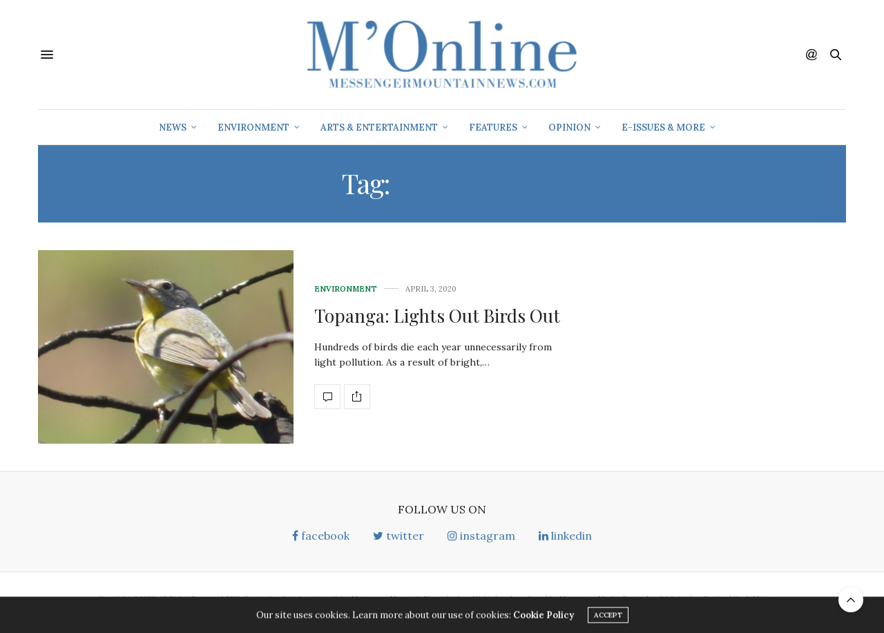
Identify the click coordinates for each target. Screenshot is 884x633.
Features (493, 127)
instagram (481, 535)
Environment (253, 127)
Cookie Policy (543, 617)
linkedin (565, 535)
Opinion (569, 127)
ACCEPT (608, 617)
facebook (320, 535)
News (172, 127)
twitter (398, 535)
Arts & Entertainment (379, 127)
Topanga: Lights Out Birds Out (437, 315)
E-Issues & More (663, 127)
